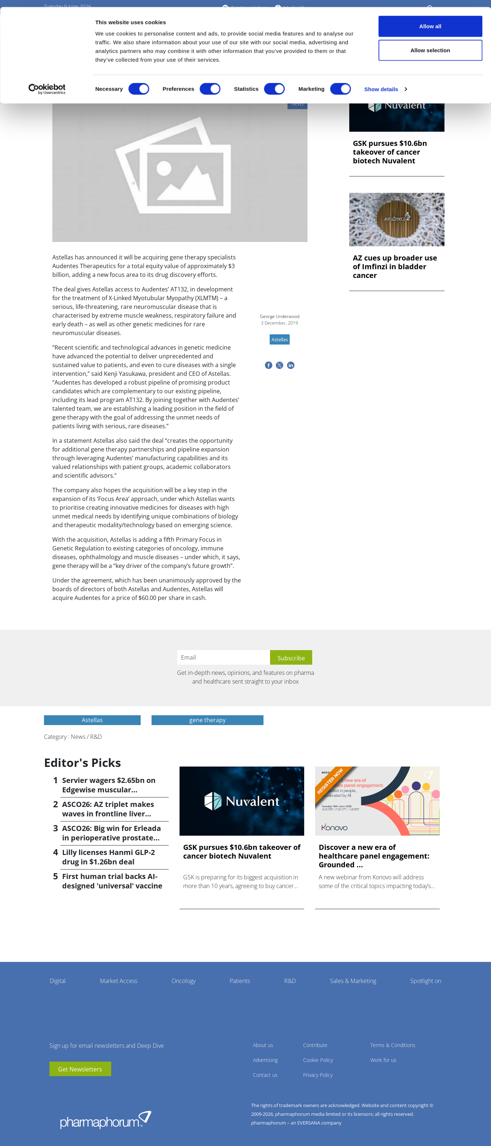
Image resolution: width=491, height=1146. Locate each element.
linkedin (65, 1087)
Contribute (315, 1045)
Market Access (118, 981)
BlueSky (76, 1087)
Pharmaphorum (106, 1119)
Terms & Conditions (392, 1045)
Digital (58, 981)
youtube (55, 1087)
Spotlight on (425, 981)
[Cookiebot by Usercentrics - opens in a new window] (47, 82)
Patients (240, 981)
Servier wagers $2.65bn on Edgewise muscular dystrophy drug (109, 789)
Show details (381, 82)
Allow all (430, 19)
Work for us (383, 1060)
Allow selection (430, 43)
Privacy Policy (318, 1074)
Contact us (265, 1074)
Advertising (265, 1060)
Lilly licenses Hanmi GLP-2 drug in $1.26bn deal (108, 857)
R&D (290, 981)
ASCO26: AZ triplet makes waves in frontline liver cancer (108, 813)
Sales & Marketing (353, 981)
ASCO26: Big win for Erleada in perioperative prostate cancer (111, 837)
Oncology (184, 981)
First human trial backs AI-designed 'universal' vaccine (112, 881)
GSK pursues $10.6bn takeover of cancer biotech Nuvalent (390, 152)
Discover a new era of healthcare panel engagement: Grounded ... (374, 856)
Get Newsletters (80, 1069)
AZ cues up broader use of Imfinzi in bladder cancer (395, 267)
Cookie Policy (318, 1060)
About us (263, 1045)
